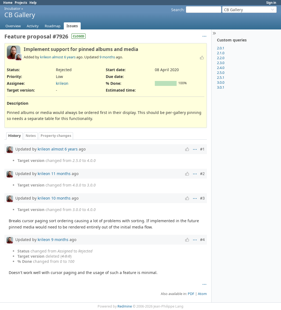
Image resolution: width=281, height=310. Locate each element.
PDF (191, 293)
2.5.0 (220, 72)
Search (177, 9)
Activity (33, 25)
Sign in (271, 3)
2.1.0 (220, 52)
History (14, 135)
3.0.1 (220, 87)
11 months (61, 173)
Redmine (124, 306)
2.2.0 (220, 57)
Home (8, 3)
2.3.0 (220, 62)
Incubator (12, 8)
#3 (202, 198)
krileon (45, 57)
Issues (72, 25)
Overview (13, 25)
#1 (202, 149)
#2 (202, 173)
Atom (202, 293)
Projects (21, 3)
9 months (107, 57)
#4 (202, 239)
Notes (31, 135)
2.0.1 (220, 48)
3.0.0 (220, 82)
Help (33, 3)
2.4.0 (220, 67)
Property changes (56, 135)
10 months (61, 198)
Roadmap (53, 25)
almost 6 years (63, 57)
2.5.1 (220, 77)
